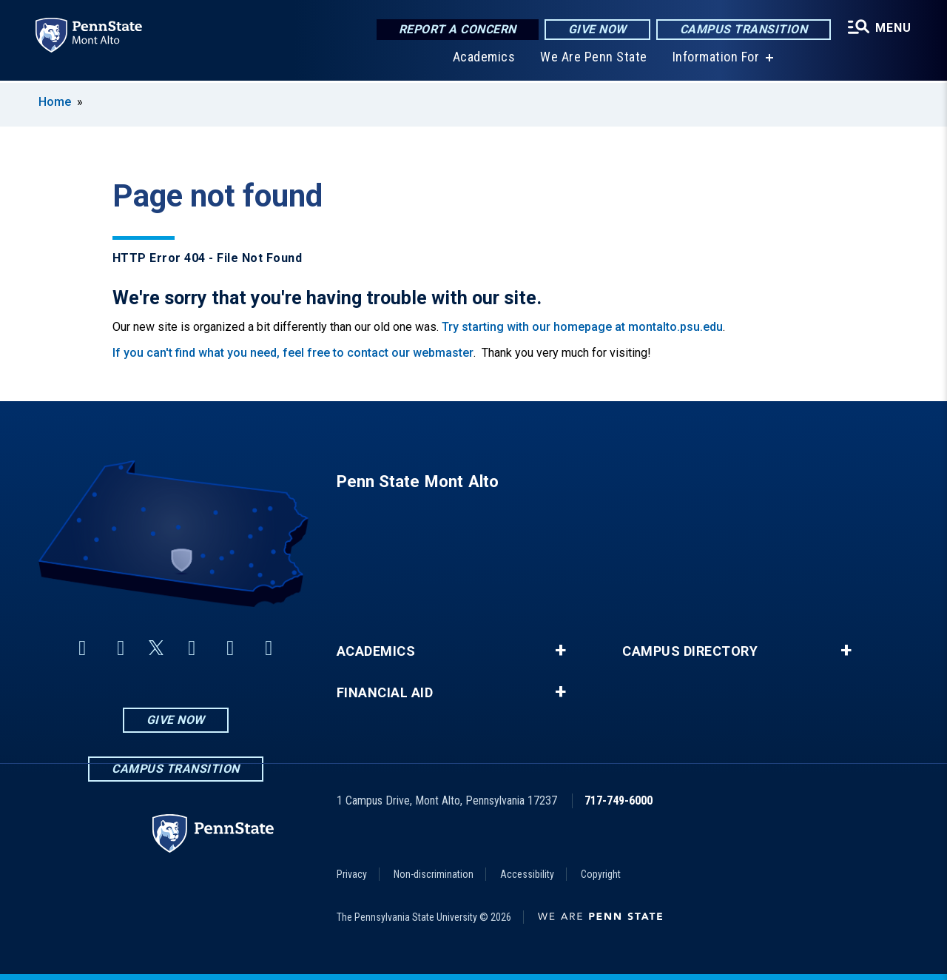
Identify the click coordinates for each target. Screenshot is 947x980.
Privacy (352, 874)
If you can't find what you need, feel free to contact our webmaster (293, 353)
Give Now (597, 29)
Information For (716, 59)
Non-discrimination (434, 874)
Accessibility (527, 874)
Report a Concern (457, 29)
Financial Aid (385, 692)
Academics (484, 59)
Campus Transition (744, 29)
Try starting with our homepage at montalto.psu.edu (582, 327)
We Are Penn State (593, 59)
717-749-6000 (618, 800)
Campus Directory (690, 651)
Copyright (601, 874)
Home (54, 102)
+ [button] (560, 650)
